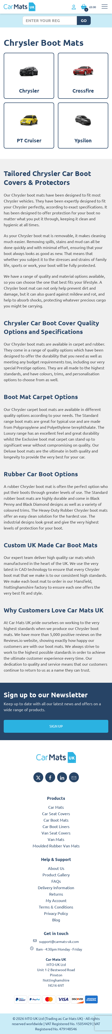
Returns (56, 893)
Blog (56, 919)
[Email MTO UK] (74, 777)
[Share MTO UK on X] (38, 777)
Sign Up (56, 726)
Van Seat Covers (56, 832)
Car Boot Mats (56, 819)
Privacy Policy (56, 913)
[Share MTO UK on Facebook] (50, 777)
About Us (56, 868)
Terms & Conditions (56, 906)
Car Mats (56, 807)
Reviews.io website (20, 640)
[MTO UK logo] (56, 757)
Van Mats (56, 839)
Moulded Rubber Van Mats (56, 845)
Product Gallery (56, 874)
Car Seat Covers (56, 813)
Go (84, 20)
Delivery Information (56, 887)
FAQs (56, 881)
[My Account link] (74, 7)
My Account (56, 900)
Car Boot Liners (56, 826)
